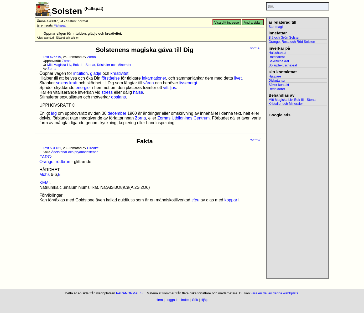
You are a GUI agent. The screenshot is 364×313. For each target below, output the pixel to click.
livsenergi (188, 83)
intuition (80, 73)
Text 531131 (52, 148)
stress (107, 92)
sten (195, 200)
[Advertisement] (297, 196)
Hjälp (204, 300)
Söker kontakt (278, 85)
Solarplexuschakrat (282, 65)
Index (185, 300)
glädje (95, 73)
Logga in (171, 300)
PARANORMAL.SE (130, 293)
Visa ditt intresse (226, 22)
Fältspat (60, 25)
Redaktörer (276, 89)
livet (238, 78)
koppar (230, 200)
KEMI (44, 182)
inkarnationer (154, 78)
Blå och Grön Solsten (284, 37)
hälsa (138, 92)
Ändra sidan (253, 22)
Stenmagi (275, 27)
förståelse (111, 78)
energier (83, 87)
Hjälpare (274, 76)
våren (148, 83)
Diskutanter (276, 80)
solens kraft (66, 83)
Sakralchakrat (278, 61)
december (117, 113)
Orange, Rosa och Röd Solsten (291, 42)
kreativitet (119, 73)
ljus (173, 87)
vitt (165, 87)
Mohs (44, 174)
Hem (159, 300)
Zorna (91, 57)
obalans (118, 97)
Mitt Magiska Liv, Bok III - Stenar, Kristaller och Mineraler (89, 65)
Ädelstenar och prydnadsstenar (74, 152)
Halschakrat (277, 53)
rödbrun (63, 161)
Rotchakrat (276, 57)
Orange (46, 161)
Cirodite (92, 148)
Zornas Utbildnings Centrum (183, 118)
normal (255, 48)
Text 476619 (52, 57)
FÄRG (45, 157)
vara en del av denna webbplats (274, 293)
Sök (195, 300)
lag (53, 113)
